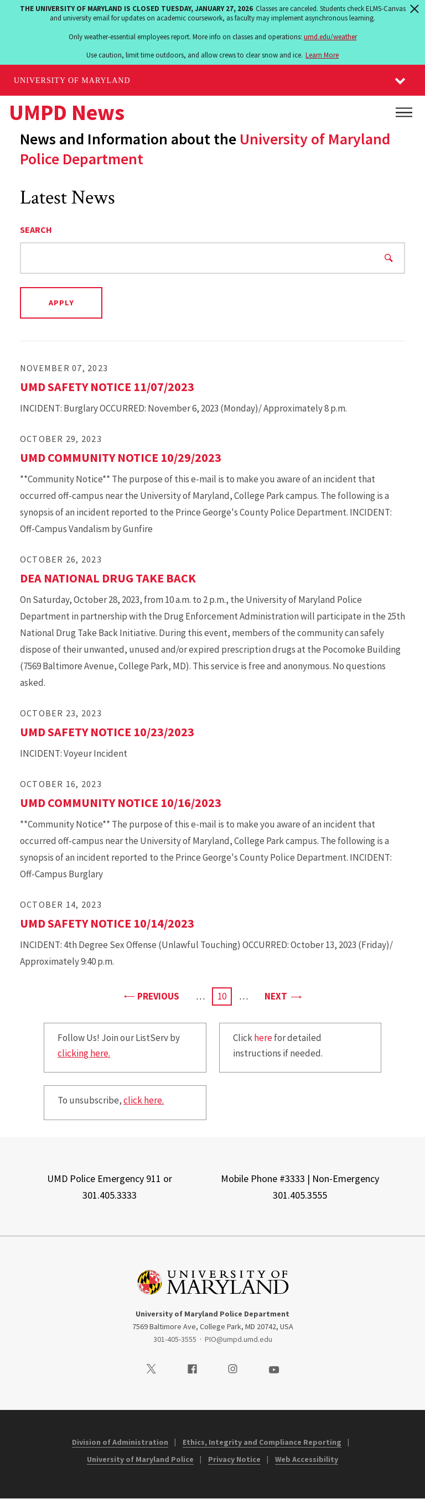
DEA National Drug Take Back (108, 578)
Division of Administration (120, 1442)
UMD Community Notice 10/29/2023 (120, 457)
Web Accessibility (306, 1459)
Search (36, 229)
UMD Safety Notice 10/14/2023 (107, 923)
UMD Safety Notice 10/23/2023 (107, 732)
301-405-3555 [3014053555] (174, 1339)
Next (282, 995)
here (263, 1038)
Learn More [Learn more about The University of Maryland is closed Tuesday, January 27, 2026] (322, 55)
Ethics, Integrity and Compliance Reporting (262, 1442)
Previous (151, 995)
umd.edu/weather (330, 36)
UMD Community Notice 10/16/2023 (120, 802)
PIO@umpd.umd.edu (238, 1339)
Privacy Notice (234, 1459)
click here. (143, 1100)
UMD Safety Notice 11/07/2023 (107, 386)
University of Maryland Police (140, 1459)
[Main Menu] (404, 112)
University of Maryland (72, 80)
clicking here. (84, 1053)
